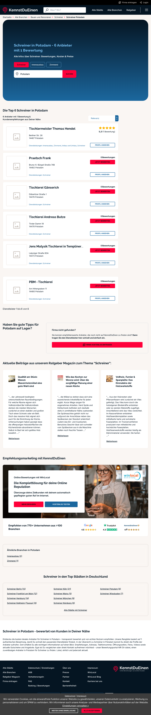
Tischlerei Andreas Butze (47, 217)
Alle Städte (97, 10)
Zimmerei (12, 561)
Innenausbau (14, 556)
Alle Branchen (114, 10)
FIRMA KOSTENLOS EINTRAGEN (97, 344)
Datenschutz (34, 668)
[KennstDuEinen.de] (20, 10)
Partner (66, 677)
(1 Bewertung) (108, 131)
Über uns (67, 668)
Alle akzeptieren (92, 711)
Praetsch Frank (40, 158)
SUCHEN (69, 74)
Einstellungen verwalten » (75, 705)
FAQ (30, 681)
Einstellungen (48, 668)
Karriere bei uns (95, 681)
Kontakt (66, 681)
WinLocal (92, 672)
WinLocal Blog (94, 677)
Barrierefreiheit (69, 685)
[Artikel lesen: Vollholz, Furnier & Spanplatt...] (109, 384)
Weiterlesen (13, 438)
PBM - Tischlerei (41, 282)
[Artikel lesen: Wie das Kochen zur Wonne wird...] (60, 384)
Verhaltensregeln (36, 677)
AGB (30, 672)
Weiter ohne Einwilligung (64, 711)
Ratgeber (131, 10)
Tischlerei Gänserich (44, 187)
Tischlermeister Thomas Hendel (52, 128)
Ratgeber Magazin (11, 677)
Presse (66, 672)
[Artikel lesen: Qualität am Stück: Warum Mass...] (11, 384)
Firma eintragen (10, 681)
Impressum (93, 668)
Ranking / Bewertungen (39, 685)
